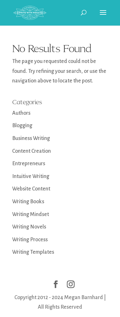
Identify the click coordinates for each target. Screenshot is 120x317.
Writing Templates (33, 252)
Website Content (31, 189)
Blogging (22, 125)
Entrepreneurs (28, 163)
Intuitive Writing (30, 176)
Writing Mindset (30, 214)
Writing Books (28, 202)
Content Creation (31, 151)
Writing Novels (29, 227)
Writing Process (30, 240)
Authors (21, 113)
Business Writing (31, 138)
